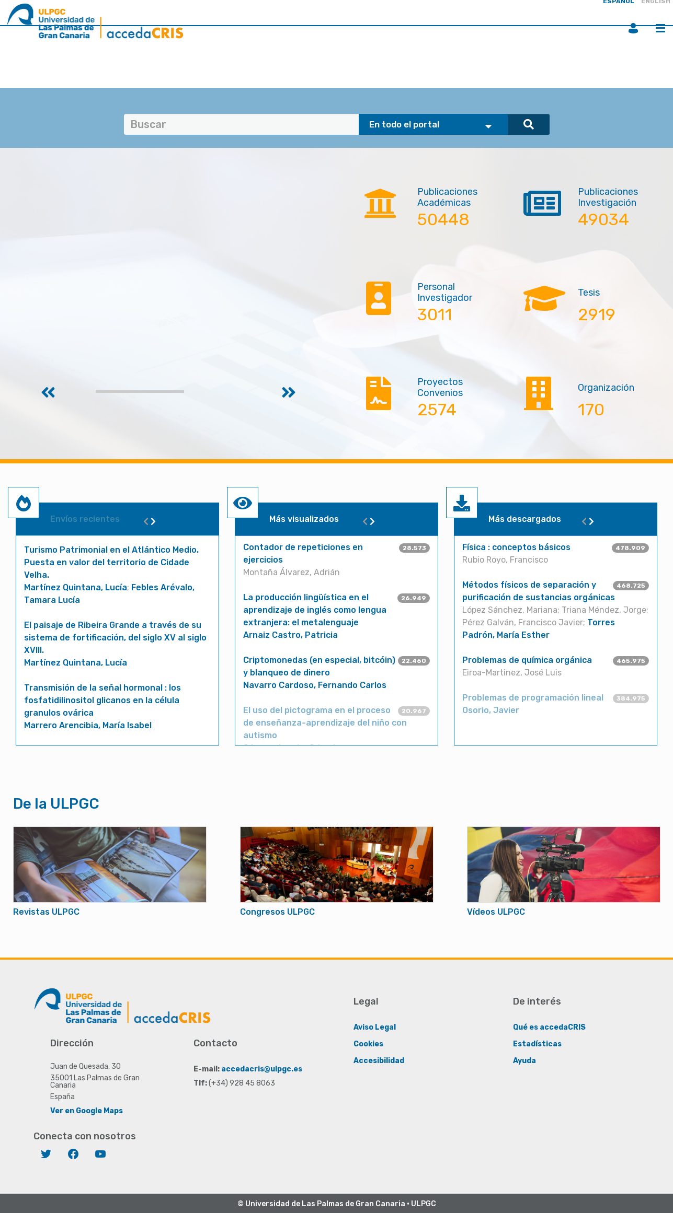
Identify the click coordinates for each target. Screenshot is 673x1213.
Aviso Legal (374, 1027)
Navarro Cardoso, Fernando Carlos (314, 685)
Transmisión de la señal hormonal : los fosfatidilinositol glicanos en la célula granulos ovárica (102, 700)
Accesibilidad (378, 1060)
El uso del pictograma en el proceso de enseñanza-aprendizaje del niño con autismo (325, 722)
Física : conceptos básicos (516, 547)
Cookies (368, 1044)
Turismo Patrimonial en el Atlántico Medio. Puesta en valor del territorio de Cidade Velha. (111, 562)
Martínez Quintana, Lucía (75, 587)
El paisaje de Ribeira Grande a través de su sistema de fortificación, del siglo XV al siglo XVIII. (115, 637)
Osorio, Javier (490, 710)
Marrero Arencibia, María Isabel (88, 725)
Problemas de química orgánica (527, 660)
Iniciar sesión (633, 28)
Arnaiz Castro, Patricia (290, 635)
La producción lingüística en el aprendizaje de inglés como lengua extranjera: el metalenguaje (314, 609)
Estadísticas (537, 1044)
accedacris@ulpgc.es (261, 1069)
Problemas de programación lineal (532, 698)
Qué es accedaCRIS (549, 1027)
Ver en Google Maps (86, 1110)
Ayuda (524, 1060)
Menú (660, 28)
